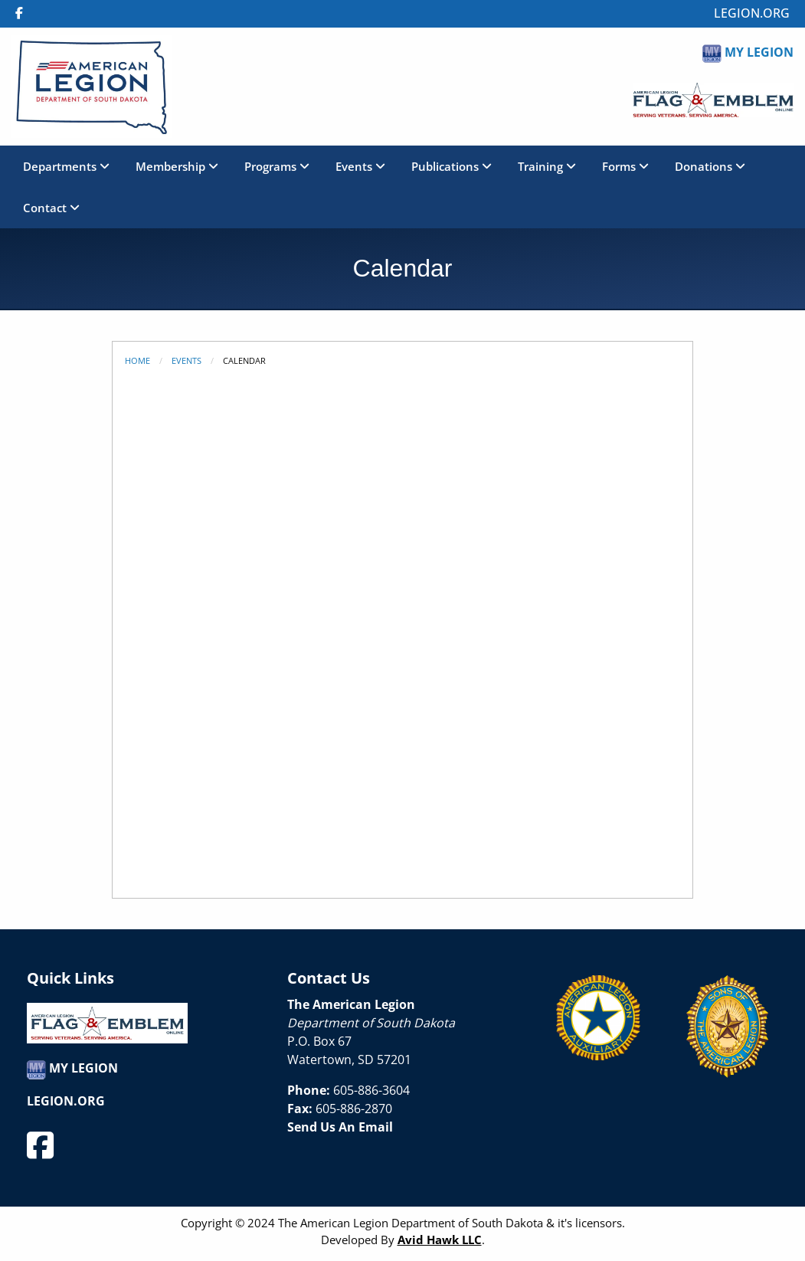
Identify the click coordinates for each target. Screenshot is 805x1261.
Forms (625, 166)
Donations (710, 166)
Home (137, 360)
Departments (66, 166)
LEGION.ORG (752, 13)
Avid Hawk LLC (440, 1239)
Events (360, 166)
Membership (177, 166)
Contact (51, 207)
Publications (451, 166)
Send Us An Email (340, 1127)
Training (547, 166)
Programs (276, 166)
